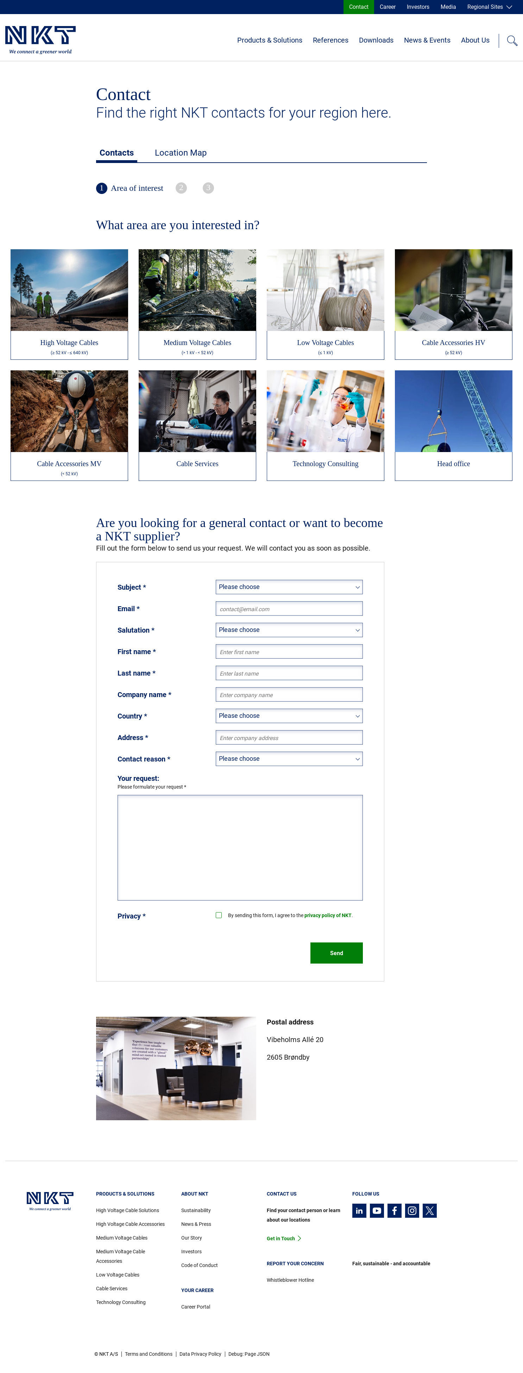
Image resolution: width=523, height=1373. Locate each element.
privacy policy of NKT (328, 915)
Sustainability (196, 1210)
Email (129, 608)
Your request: (138, 778)
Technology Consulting (121, 1302)
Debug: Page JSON (249, 1354)
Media (448, 7)
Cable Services (111, 1288)
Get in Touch (281, 1238)
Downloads (376, 40)
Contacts (117, 153)
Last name (137, 673)
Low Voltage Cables (117, 1275)
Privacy (132, 916)
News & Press (196, 1224)
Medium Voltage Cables (121, 1238)
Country (132, 716)
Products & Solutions (269, 40)
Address (133, 737)
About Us (475, 40)
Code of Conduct (199, 1265)
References (330, 40)
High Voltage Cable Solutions (127, 1210)
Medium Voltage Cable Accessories (120, 1256)
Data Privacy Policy (200, 1354)
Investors (418, 7)
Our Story (191, 1238)
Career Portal (195, 1307)
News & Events (427, 40)
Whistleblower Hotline (290, 1280)
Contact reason (144, 759)
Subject (132, 587)
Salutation (136, 630)
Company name (144, 694)
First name (137, 651)
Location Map (181, 153)
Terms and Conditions (148, 1354)
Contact (358, 7)
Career (388, 7)
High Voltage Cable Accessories (130, 1224)
